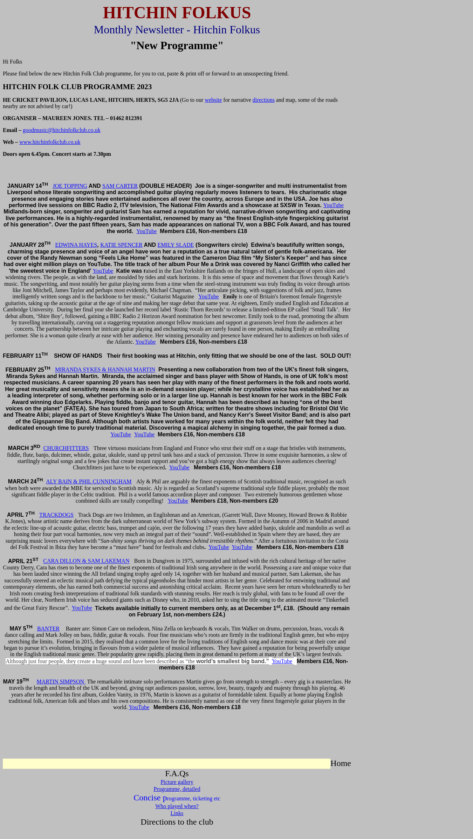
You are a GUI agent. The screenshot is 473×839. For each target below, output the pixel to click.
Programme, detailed (176, 789)
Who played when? (177, 806)
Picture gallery (176, 782)
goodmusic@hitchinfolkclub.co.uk (62, 130)
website (213, 100)
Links (177, 813)
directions (264, 100)
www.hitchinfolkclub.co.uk (49, 142)
